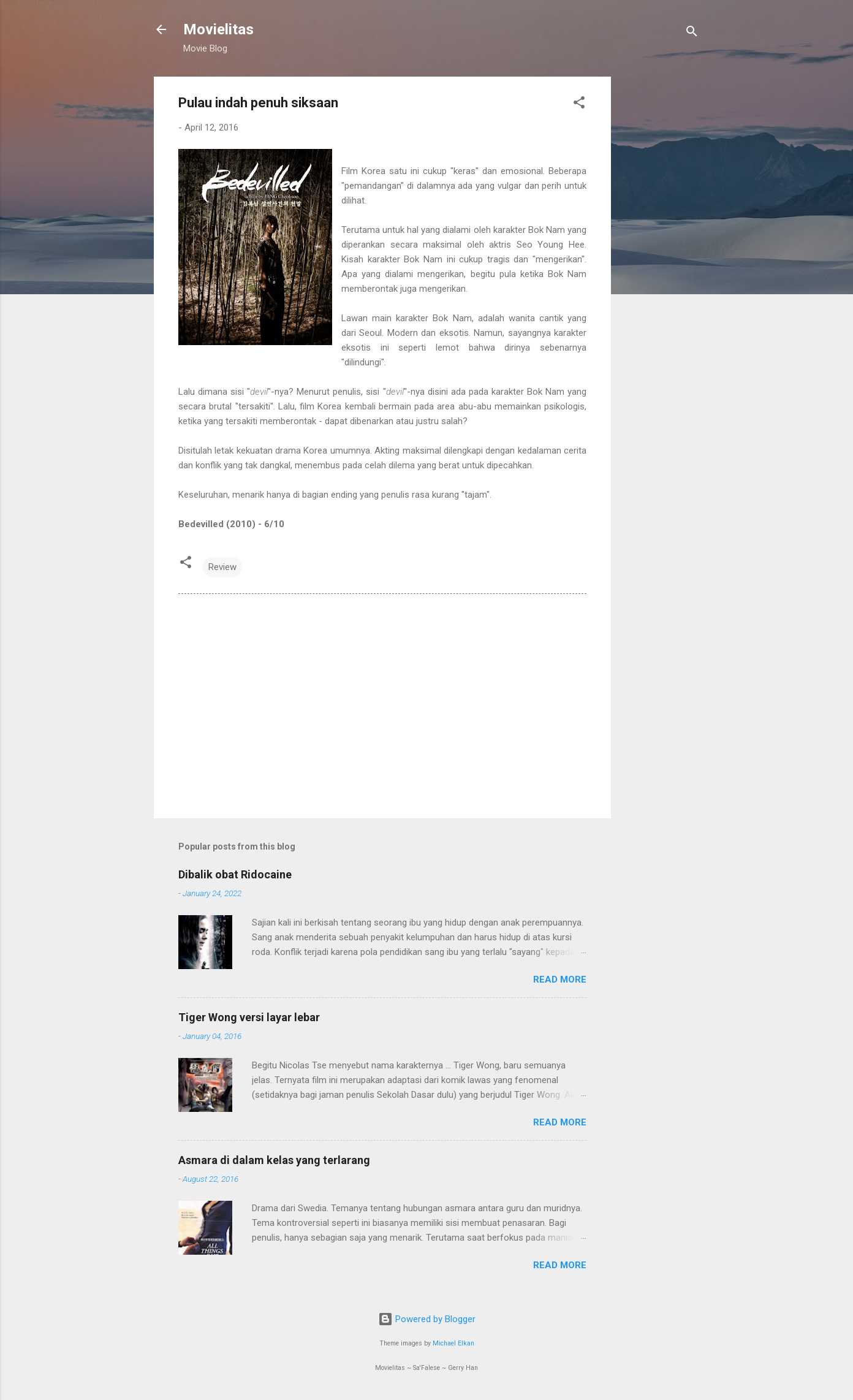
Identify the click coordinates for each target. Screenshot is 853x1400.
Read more (559, 979)
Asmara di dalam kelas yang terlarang (274, 1160)
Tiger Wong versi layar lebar (249, 1017)
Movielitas (218, 29)
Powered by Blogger (427, 1319)
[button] (579, 104)
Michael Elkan (453, 1343)
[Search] (691, 33)
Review (222, 567)
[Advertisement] (660, 260)
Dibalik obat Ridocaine (235, 874)
